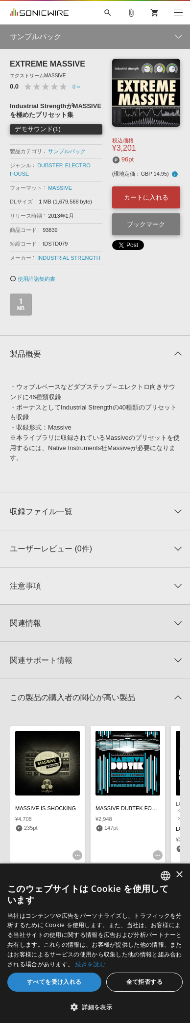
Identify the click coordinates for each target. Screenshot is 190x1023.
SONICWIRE (39, 12)
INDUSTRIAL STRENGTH (68, 258)
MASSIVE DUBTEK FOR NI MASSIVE (141, 808)
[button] (95, 1007)
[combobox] (165, 876)
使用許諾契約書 (32, 279)
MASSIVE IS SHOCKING (45, 808)
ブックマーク (146, 224)
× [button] (179, 875)
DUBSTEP (49, 165)
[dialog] (95, 943)
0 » (76, 87)
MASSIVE (60, 188)
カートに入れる (146, 197)
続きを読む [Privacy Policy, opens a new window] (90, 964)
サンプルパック (67, 151)
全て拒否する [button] (144, 982)
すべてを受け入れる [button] (54, 982)
